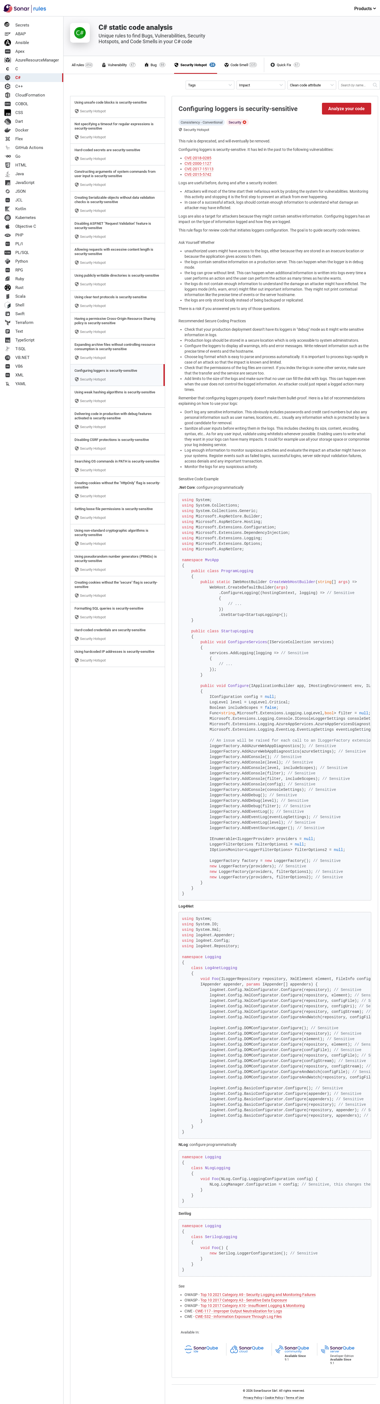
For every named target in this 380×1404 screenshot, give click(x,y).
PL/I (13, 244)
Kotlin (15, 209)
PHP (13, 235)
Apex (14, 51)
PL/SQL (16, 252)
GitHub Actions (23, 147)
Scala (14, 296)
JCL (13, 200)
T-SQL (15, 349)
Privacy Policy (252, 1398)
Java (14, 174)
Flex (13, 139)
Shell (14, 305)
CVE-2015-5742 (198, 174)
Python (16, 261)
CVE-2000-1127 (198, 163)
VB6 (13, 366)
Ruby (14, 279)
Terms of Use (295, 1398)
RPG (13, 270)
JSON (15, 191)
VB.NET (17, 357)
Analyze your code (346, 108)
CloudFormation (24, 95)
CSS (13, 112)
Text (13, 331)
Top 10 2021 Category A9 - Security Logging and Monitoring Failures (258, 1294)
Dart (13, 121)
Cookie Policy (274, 1398)
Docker (16, 130)
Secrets (16, 25)
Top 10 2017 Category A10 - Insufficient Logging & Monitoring (252, 1305)
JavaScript (19, 182)
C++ (13, 86)
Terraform (18, 322)
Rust (14, 287)
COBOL (16, 104)
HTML (15, 165)
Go (12, 156)
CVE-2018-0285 (198, 158)
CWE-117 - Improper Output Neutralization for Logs (238, 1311)
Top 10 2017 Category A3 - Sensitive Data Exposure (243, 1300)
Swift (14, 314)
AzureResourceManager (31, 60)
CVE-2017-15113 (199, 169)
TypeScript (19, 340)
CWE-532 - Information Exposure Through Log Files (238, 1316)
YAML (15, 384)
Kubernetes (20, 217)
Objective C (20, 226)
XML (14, 375)
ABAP (15, 34)
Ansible (16, 42)
